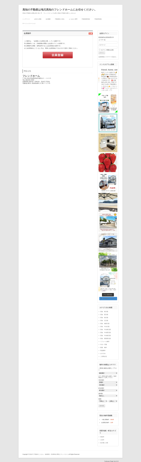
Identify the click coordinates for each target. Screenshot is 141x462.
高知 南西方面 (104, 323)
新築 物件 (103, 347)
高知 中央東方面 (105, 329)
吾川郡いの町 (104, 443)
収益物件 (103, 350)
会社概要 (48, 19)
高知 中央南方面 (105, 335)
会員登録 (101, 57)
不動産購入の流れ (59, 19)
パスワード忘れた (110, 57)
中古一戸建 (103, 344)
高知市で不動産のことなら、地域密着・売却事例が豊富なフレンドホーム (49, 454)
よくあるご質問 (73, 19)
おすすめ (103, 353)
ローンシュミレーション (29, 23)
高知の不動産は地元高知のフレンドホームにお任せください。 (59, 9)
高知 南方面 (104, 317)
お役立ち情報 (37, 19)
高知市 (102, 437)
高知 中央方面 (104, 326)
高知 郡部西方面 (105, 338)
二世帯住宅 (103, 356)
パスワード (102, 45)
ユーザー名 (102, 40)
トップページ (26, 19)
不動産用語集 (98, 19)
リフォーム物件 (104, 341)
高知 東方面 (104, 311)
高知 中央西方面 (105, 332)
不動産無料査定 (86, 19)
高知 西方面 (104, 314)
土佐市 (102, 440)
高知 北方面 (104, 320)
